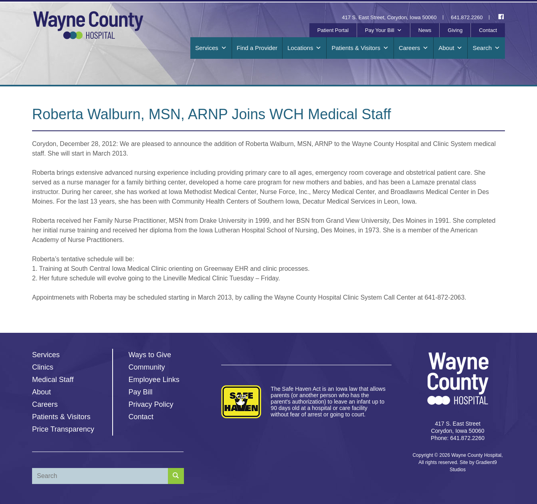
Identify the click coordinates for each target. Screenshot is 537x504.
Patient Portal (333, 30)
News (425, 30)
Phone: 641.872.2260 (458, 438)
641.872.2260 (467, 17)
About (450, 48)
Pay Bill (141, 392)
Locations (304, 48)
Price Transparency (63, 429)
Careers (413, 48)
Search (486, 48)
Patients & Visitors (359, 48)
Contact (488, 30)
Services (211, 48)
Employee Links (154, 380)
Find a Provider (257, 47)
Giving (455, 30)
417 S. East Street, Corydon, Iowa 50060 (389, 17)
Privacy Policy (151, 404)
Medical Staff (53, 380)
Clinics (42, 367)
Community (147, 367)
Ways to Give (150, 355)
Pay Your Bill (383, 30)
